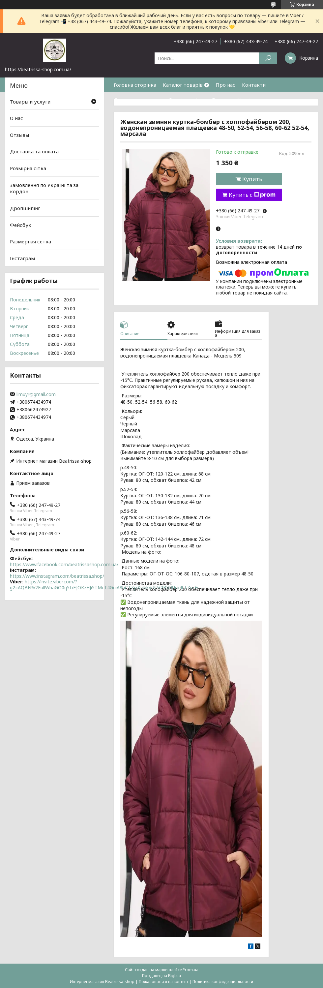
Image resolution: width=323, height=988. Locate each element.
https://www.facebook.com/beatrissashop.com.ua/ (64, 564)
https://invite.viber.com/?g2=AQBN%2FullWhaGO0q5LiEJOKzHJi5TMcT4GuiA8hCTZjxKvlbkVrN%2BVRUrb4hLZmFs (104, 584)
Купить (252, 179)
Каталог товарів (183, 84)
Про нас (225, 84)
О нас (16, 118)
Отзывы (19, 135)
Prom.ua (190, 970)
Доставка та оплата (138, 99)
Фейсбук (20, 224)
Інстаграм (22, 258)
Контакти (254, 84)
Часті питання (255, 99)
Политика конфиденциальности (222, 981)
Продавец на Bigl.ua (161, 975)
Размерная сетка (30, 241)
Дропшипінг (25, 208)
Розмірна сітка (187, 99)
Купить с (252, 195)
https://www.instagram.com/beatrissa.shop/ (57, 576)
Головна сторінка (135, 84)
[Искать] (268, 58)
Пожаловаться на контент (163, 981)
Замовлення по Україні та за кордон (44, 188)
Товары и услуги (30, 101)
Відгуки (221, 99)
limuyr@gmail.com (36, 394)
